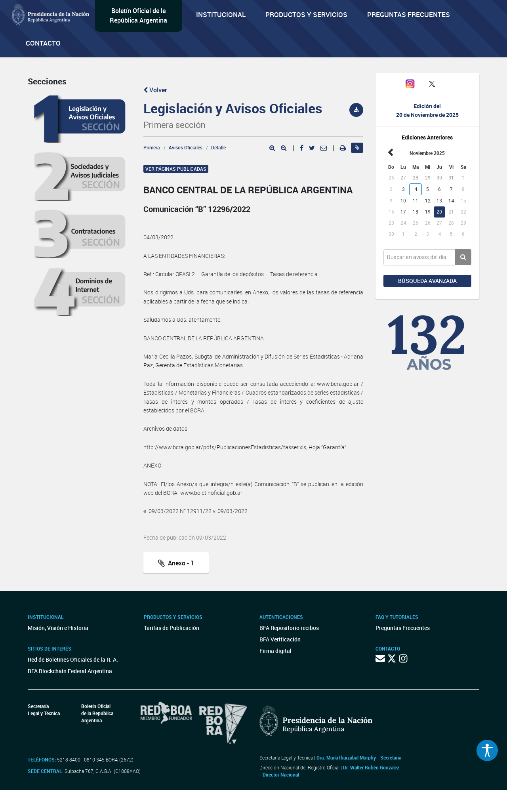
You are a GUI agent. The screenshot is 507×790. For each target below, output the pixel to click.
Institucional (221, 14)
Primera (151, 147)
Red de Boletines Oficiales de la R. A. (73, 659)
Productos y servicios (306, 14)
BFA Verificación (280, 639)
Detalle (218, 147)
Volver (155, 90)
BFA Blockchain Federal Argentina (70, 671)
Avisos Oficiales (185, 147)
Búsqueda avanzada (427, 280)
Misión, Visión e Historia (58, 628)
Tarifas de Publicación (171, 628)
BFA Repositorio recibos (289, 628)
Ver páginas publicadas (175, 169)
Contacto (43, 43)
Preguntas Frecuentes (408, 14)
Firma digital (275, 651)
